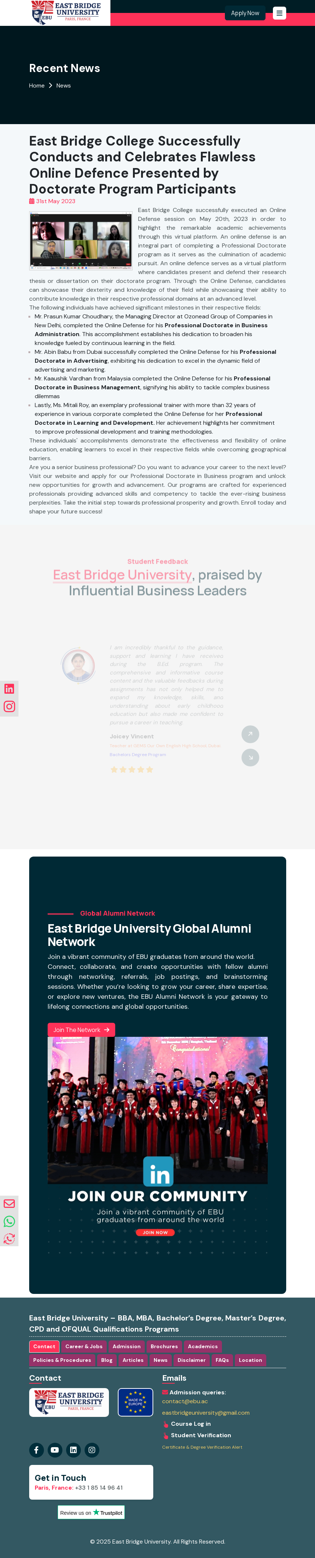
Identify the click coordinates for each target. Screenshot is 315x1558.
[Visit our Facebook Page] (36, 1450)
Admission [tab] (127, 1346)
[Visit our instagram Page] (73, 1450)
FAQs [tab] (222, 1360)
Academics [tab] (203, 1346)
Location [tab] (250, 1360)
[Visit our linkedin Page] (92, 1450)
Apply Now (245, 13)
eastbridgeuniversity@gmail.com (206, 1413)
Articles (133, 1360)
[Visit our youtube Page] (55, 1450)
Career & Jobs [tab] (84, 1346)
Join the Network (81, 1030)
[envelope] (9, 1204)
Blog (107, 1360)
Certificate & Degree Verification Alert (202, 1447)
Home (37, 85)
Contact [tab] (44, 1346)
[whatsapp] (9, 1221)
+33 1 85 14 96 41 (79, 1488)
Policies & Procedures (62, 1360)
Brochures (164, 1346)
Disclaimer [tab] (192, 1360)
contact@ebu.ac (185, 1401)
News (64, 85)
